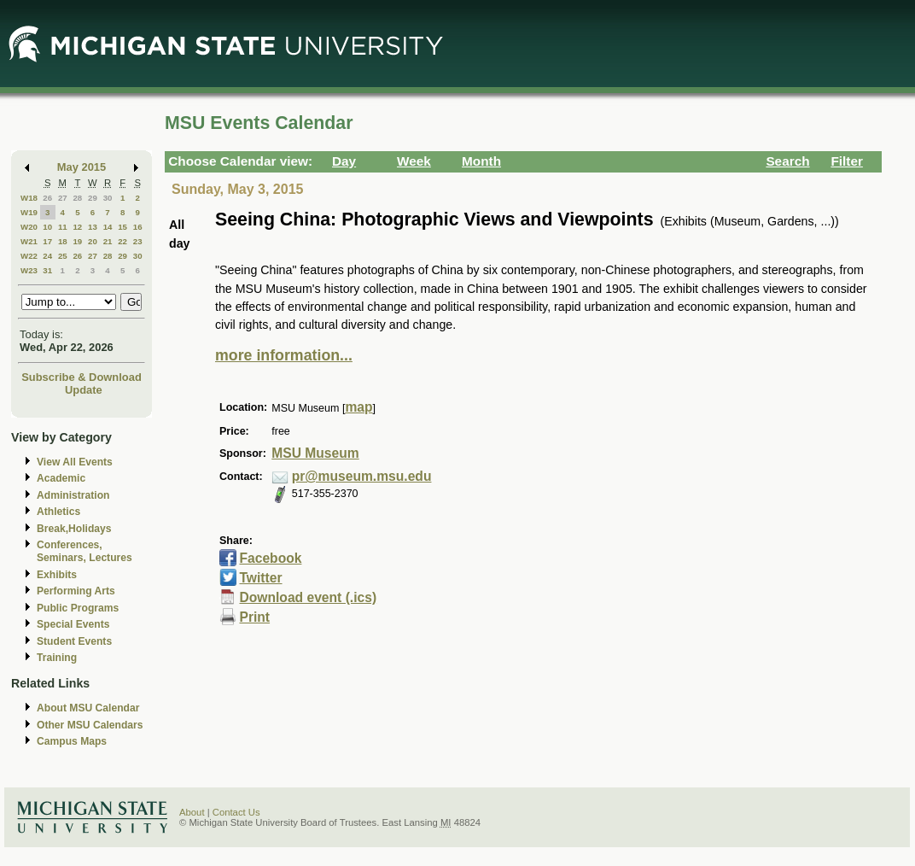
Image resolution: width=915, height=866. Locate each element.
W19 (29, 212)
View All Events (75, 462)
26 (47, 197)
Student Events (74, 641)
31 (47, 270)
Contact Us (236, 812)
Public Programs (78, 608)
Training (57, 658)
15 (122, 226)
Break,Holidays (74, 529)
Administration (73, 495)
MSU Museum (314, 453)
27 (62, 197)
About (192, 812)
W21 (29, 241)
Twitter (260, 578)
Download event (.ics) (307, 597)
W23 (29, 270)
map (358, 407)
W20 (29, 226)
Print (254, 617)
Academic (61, 478)
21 (108, 241)
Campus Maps (72, 741)
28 (77, 197)
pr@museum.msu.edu (362, 476)
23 (138, 241)
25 (62, 255)
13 (92, 226)
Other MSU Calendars (90, 725)
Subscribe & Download (81, 377)
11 (62, 226)
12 (77, 226)
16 (138, 226)
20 (92, 241)
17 (47, 241)
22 (122, 241)
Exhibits (57, 575)
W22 (29, 255)
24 (47, 255)
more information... (284, 355)
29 (92, 197)
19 (77, 241)
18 (62, 241)
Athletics (58, 512)
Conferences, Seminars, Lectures (84, 551)
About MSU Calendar (88, 708)
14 (108, 226)
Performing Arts (76, 591)
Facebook (270, 558)
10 (47, 226)
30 (108, 197)
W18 (29, 197)
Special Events (73, 624)
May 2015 (81, 167)
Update (83, 389)
